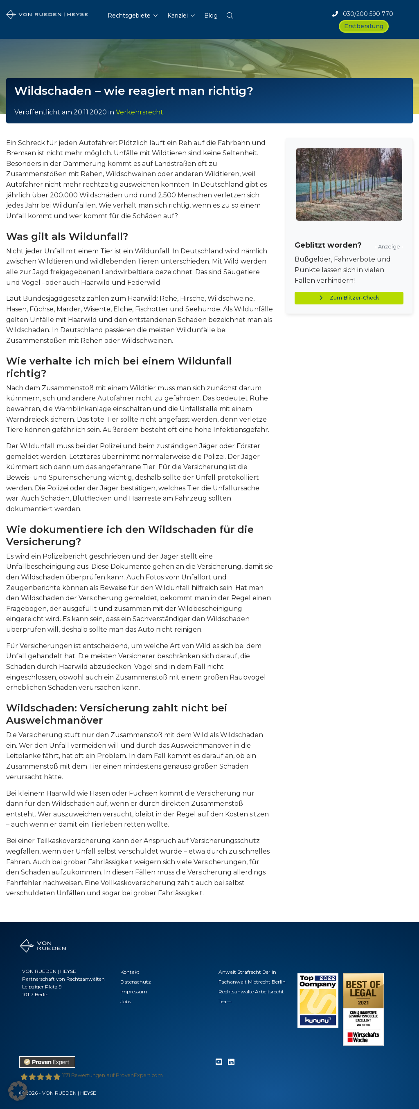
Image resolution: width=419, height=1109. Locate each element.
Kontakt (130, 972)
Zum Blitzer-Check (349, 298)
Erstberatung (363, 26)
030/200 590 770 (362, 14)
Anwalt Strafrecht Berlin (247, 972)
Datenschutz (135, 982)
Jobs (125, 1001)
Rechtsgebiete (129, 15)
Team (225, 1001)
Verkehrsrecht (139, 112)
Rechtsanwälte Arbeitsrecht (251, 991)
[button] (230, 14)
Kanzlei (177, 15)
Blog (211, 15)
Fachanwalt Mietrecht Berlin (252, 982)
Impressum (133, 991)
